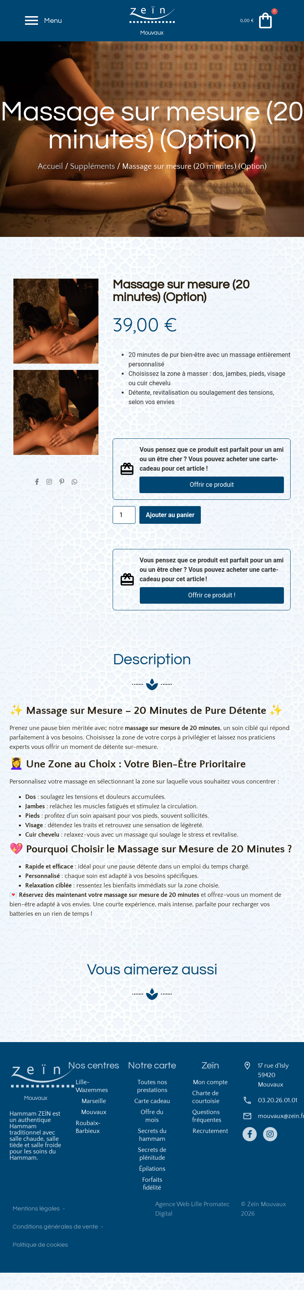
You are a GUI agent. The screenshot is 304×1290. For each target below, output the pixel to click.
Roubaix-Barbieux (88, 1144)
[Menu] (32, 22)
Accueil (50, 177)
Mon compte (210, 1099)
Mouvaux (152, 36)
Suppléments (92, 177)
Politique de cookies (40, 1262)
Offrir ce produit (212, 495)
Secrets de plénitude (152, 1171)
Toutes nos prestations (152, 1103)
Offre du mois (152, 1133)
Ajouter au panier (170, 525)
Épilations (152, 1186)
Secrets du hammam (152, 1152)
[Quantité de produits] (124, 525)
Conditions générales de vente (55, 1244)
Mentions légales (36, 1226)
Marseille (94, 1118)
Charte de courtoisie (205, 1114)
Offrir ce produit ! (211, 606)
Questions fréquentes (206, 1133)
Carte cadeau (152, 1118)
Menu (54, 22)
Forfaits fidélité (152, 1201)
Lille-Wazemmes (92, 1103)
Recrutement (210, 1148)
